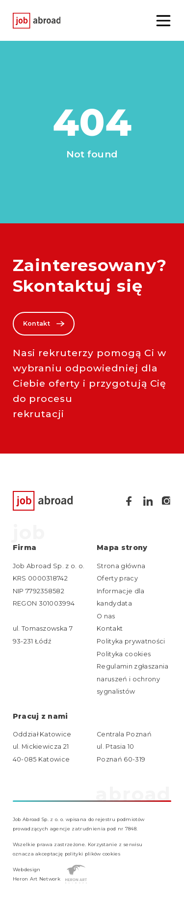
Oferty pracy (117, 578)
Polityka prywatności (131, 641)
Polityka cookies (124, 654)
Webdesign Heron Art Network (50, 874)
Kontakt (43, 324)
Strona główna (121, 566)
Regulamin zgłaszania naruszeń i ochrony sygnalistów (132, 679)
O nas (106, 616)
